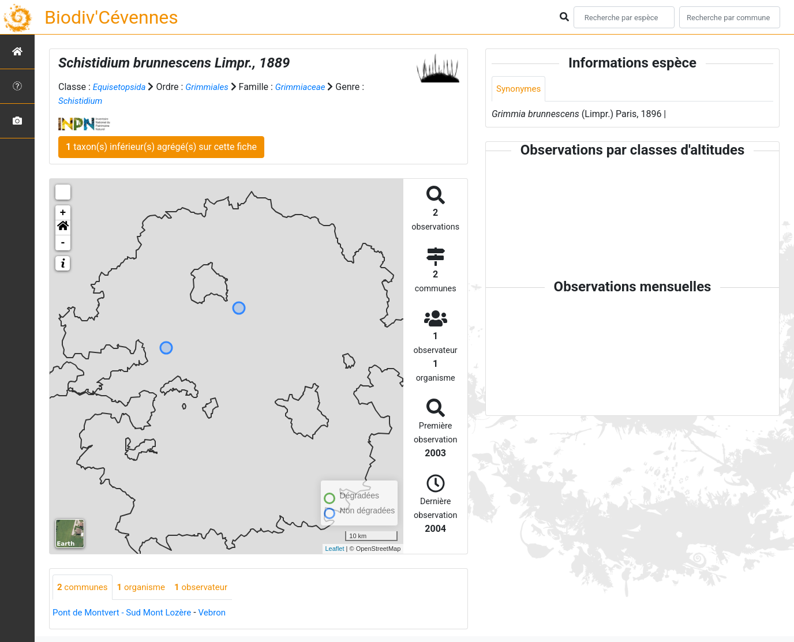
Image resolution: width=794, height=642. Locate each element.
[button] (62, 227)
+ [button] (63, 213)
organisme (145, 587)
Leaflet (334, 548)
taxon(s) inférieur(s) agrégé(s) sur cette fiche (161, 146)
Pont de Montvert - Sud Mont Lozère (126, 613)
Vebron (222, 613)
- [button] (63, 243)
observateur (209, 587)
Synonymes (520, 89)
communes (84, 587)
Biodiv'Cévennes (111, 17)
